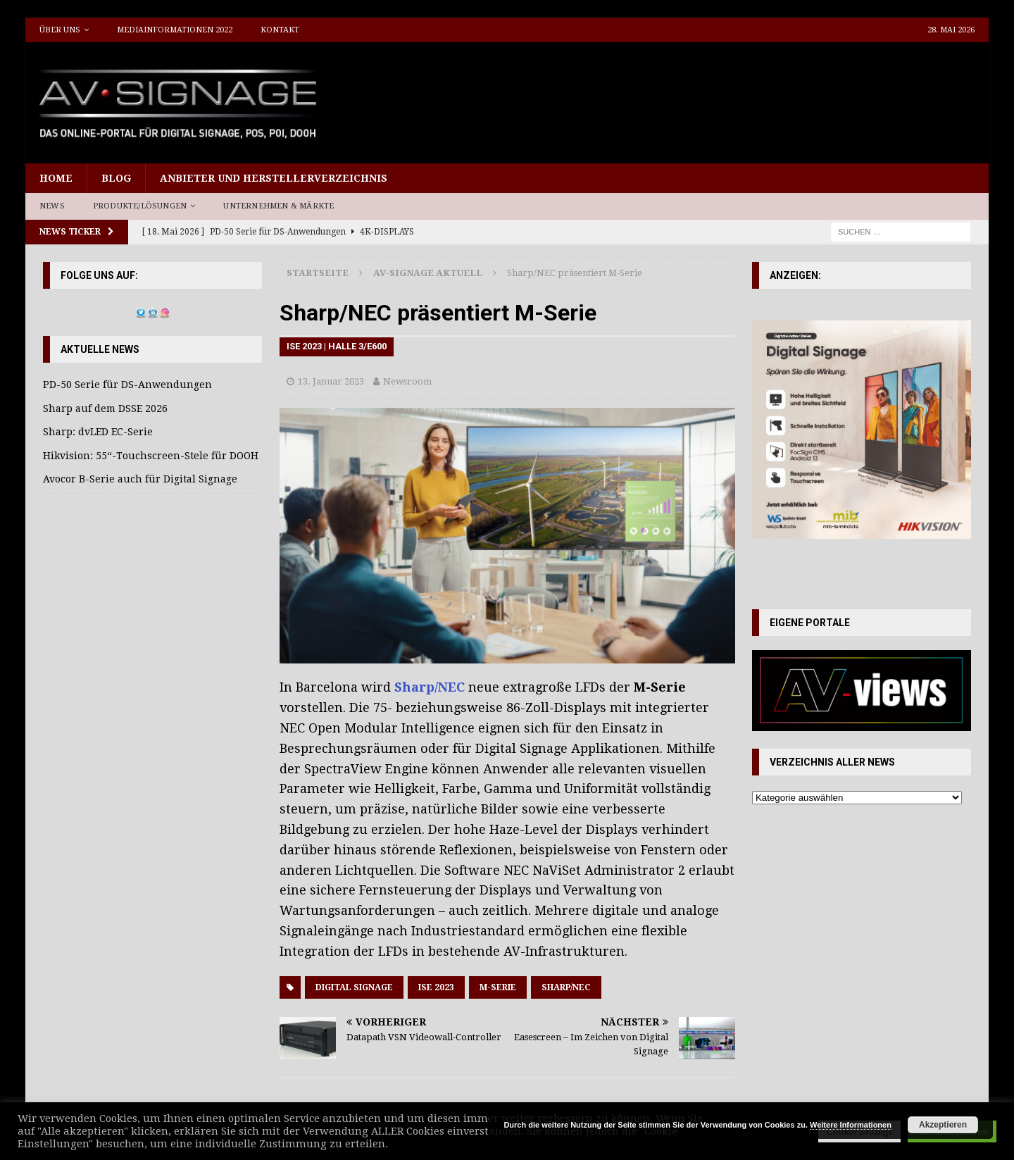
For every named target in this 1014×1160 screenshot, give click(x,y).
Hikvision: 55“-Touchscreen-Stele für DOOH (150, 455)
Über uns (59, 30)
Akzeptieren (943, 1125)
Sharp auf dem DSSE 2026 (105, 408)
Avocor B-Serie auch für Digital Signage (140, 479)
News (52, 206)
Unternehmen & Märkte (278, 206)
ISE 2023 (436, 987)
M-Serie (498, 987)
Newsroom (407, 381)
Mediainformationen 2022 (174, 30)
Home (56, 178)
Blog (116, 178)
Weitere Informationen (850, 1125)
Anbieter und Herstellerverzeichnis (273, 178)
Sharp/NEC (429, 687)
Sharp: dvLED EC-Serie (98, 431)
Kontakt (280, 30)
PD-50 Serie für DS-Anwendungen (127, 384)
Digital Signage (354, 987)
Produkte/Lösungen (140, 206)
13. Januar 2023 (331, 381)
